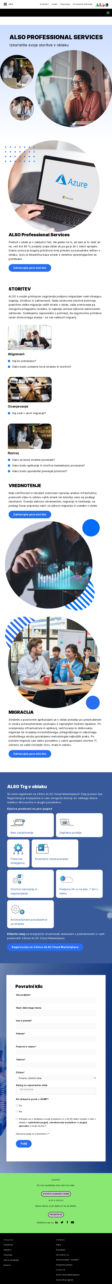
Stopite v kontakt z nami (56, 1185)
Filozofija (8, 1247)
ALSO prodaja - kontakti (67, 1251)
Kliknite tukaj (16, 925)
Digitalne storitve (64, 1277)
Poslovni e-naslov (26, 1038)
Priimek (20, 1025)
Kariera (7, 1257)
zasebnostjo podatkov (62, 1114)
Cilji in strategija (11, 1252)
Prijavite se (56, 1206)
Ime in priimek (24, 1012)
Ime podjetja (23, 986)
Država (20, 1064)
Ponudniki (60, 1242)
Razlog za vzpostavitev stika (31, 1077)
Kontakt (44, 4)
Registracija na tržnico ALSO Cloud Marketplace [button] (45, 938)
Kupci (58, 1236)
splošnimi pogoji (38, 1114)
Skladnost (8, 1236)
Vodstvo (7, 1242)
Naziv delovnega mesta (28, 999)
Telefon (21, 1051)
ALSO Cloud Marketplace (68, 1266)
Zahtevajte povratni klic (30, 259)
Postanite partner (64, 1257)
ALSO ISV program (65, 1272)
